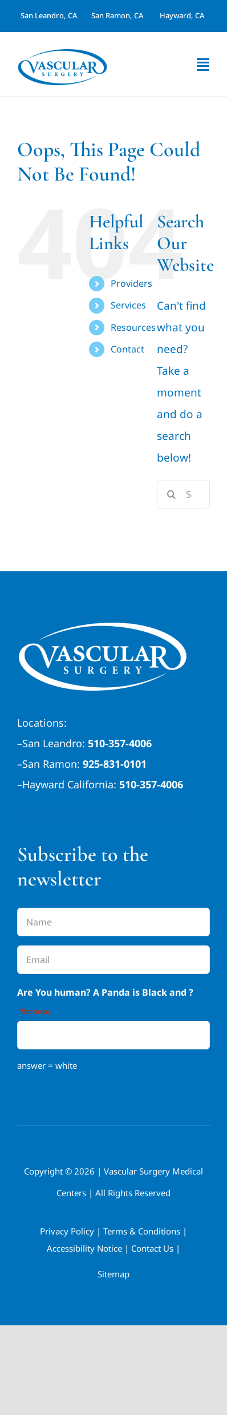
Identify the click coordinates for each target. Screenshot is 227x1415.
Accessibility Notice (84, 1248)
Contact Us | (155, 1248)
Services (128, 305)
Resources (133, 327)
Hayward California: (69, 784)
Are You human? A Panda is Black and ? (105, 1002)
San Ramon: (51, 764)
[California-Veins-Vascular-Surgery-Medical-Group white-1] (102, 627)
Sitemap (113, 1274)
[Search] (171, 494)
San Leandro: (53, 743)
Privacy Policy (67, 1231)
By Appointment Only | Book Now (100, 815)
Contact (127, 349)
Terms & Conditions (141, 1231)
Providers (131, 283)
